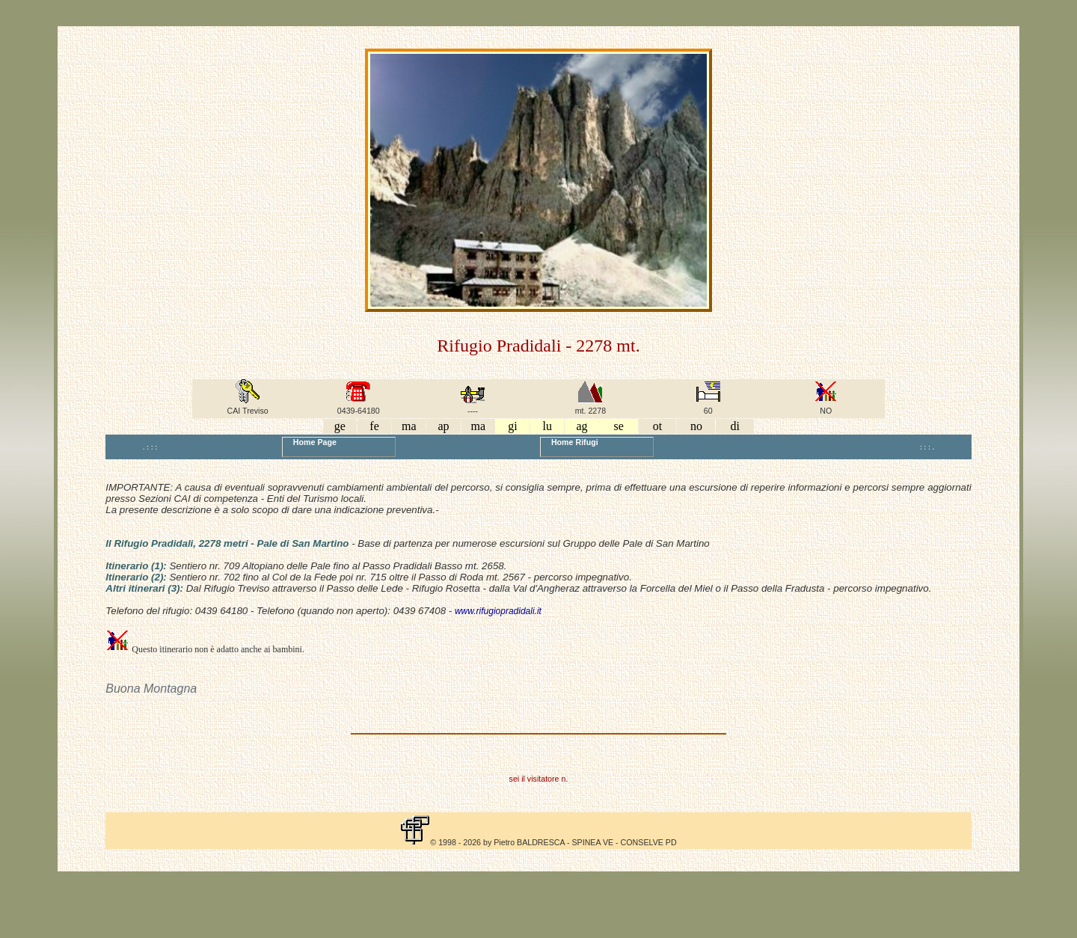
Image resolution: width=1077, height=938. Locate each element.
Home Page (313, 442)
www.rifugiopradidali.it (498, 611)
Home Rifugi (572, 442)
